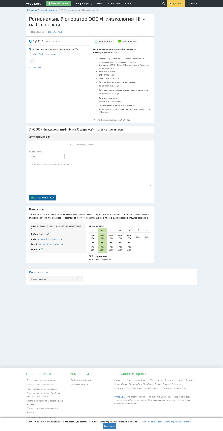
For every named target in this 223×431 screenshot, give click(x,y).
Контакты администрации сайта (42, 407)
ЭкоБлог (30, 411)
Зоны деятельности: (108, 98)
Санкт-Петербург (122, 380)
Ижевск (177, 388)
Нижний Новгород (49, 10)
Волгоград (137, 388)
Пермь (158, 384)
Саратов (159, 380)
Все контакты (35, 67)
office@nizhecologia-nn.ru (50, 244)
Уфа (151, 380)
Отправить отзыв (44, 197)
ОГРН (101, 78)
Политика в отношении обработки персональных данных (43, 394)
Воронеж (189, 380)
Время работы (96, 225)
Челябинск (148, 384)
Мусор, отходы (38, 279)
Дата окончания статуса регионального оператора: (124, 90)
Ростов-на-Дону (122, 388)
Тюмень (166, 384)
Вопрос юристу (84, 3)
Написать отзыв (55, 31)
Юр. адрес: (104, 65)
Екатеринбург (135, 384)
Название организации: (110, 58)
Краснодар (169, 380)
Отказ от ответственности (39, 384)
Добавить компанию (80, 380)
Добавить (178, 3)
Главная (33, 10)
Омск (184, 388)
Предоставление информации (41, 380)
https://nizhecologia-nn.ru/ (45, 54)
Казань (144, 380)
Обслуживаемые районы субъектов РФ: (118, 105)
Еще (128, 3)
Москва (180, 380)
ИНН (101, 71)
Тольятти (167, 388)
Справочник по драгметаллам (40, 415)
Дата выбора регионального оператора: (118, 82)
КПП (101, 75)
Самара (136, 380)
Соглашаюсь (109, 426)
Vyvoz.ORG (119, 396)
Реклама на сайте (78, 384)
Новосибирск (120, 384)
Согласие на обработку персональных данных (44, 401)
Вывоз (100, 3)
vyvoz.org (34, 3)
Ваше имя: (36, 151)
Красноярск (177, 384)
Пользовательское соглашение (41, 388)
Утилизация (114, 3)
